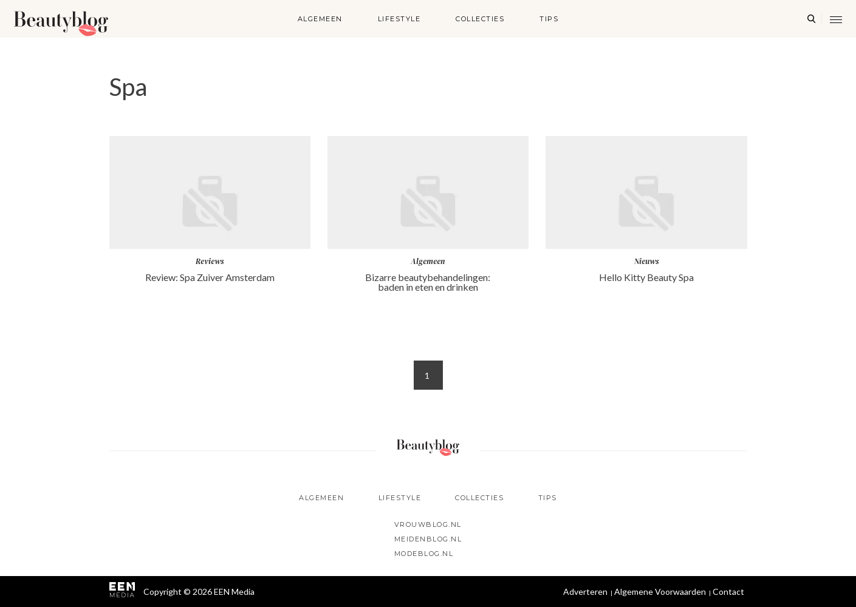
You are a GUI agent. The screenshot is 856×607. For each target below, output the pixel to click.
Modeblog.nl (424, 553)
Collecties (480, 19)
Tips (548, 19)
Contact (728, 591)
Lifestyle (399, 19)
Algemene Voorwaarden (660, 591)
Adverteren (585, 591)
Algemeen (320, 19)
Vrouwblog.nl (428, 524)
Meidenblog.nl (428, 539)
